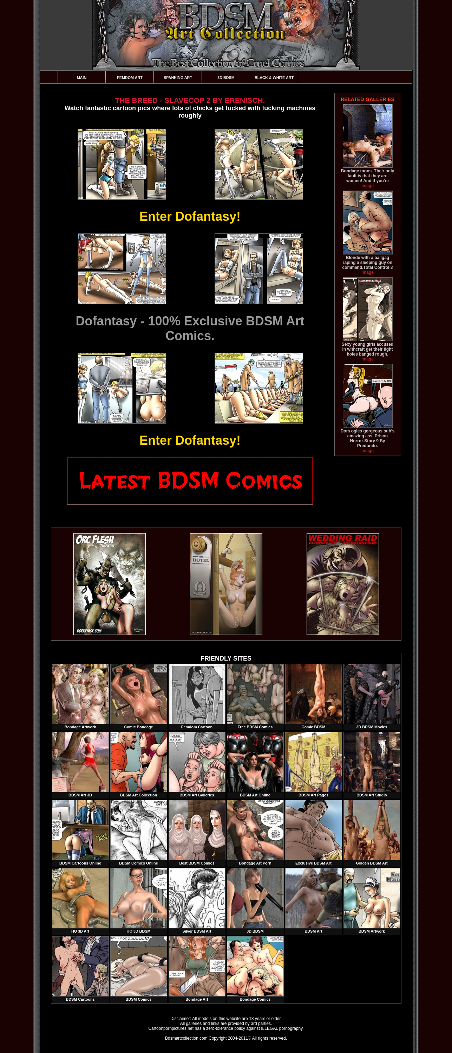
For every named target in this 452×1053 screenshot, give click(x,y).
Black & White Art (274, 77)
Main (82, 77)
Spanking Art (178, 77)
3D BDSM (226, 77)
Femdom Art (130, 77)
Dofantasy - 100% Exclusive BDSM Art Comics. (190, 328)
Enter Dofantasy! (190, 216)
